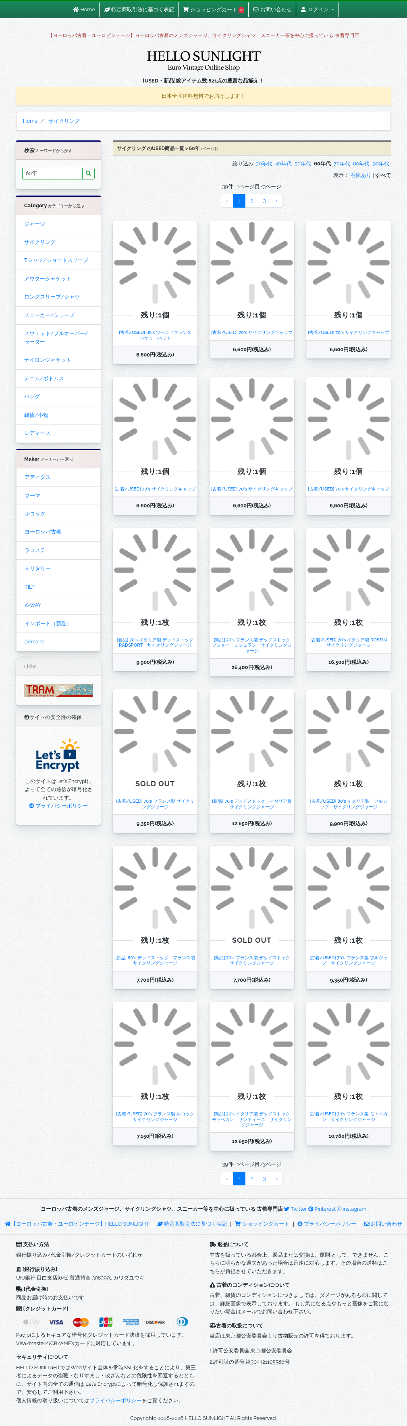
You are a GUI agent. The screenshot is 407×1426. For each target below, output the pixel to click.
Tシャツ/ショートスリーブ (56, 260)
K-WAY (33, 605)
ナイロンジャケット (47, 360)
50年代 (303, 164)
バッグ (32, 397)
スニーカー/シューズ (49, 315)
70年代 (342, 164)
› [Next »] (277, 201)
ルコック (35, 514)
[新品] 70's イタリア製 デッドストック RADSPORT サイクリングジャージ (157, 642)
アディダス (38, 477)
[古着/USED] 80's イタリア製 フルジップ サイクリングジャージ (348, 803)
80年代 (361, 164)
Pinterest (322, 1209)
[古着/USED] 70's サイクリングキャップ (252, 332)
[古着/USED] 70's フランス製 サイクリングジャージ (155, 803)
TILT (30, 587)
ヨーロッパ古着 (43, 532)
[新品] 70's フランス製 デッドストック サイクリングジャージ (254, 960)
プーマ (32, 496)
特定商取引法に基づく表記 (192, 1224)
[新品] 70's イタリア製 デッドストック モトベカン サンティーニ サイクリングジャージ (253, 1119)
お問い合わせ (383, 1224)
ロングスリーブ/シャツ (52, 297)
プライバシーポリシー (58, 806)
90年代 (381, 164)
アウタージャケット (47, 279)
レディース (37, 433)
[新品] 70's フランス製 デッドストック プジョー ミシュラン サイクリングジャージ (253, 645)
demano (34, 642)
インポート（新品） (48, 623)
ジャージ (34, 224)
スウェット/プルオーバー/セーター (56, 337)
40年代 (283, 164)
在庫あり (361, 175)
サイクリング (40, 242)
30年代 (264, 164)
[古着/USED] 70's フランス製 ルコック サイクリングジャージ (157, 1116)
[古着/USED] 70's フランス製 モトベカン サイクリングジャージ (348, 1116)
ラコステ (35, 550)
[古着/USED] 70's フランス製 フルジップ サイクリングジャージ (348, 960)
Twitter (295, 1209)
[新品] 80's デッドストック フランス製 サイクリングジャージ (157, 960)
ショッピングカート (263, 1224)
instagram (351, 1209)
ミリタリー (38, 568)
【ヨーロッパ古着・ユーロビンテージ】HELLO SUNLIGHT (77, 1224)
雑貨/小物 (36, 415)
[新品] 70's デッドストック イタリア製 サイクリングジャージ (254, 803)
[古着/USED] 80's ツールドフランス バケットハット (157, 335)
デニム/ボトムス (44, 378)
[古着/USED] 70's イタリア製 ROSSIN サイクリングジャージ (350, 642)
